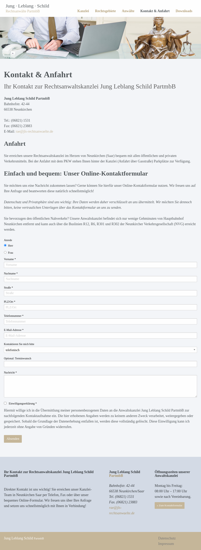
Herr (10, 245)
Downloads (184, 11)
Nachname (11, 273)
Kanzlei (83, 11)
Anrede (8, 240)
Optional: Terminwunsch (17, 358)
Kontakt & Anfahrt (155, 11)
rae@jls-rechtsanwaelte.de (34, 131)
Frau (10, 252)
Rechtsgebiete (105, 11)
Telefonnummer (14, 315)
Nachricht (10, 372)
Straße (8, 287)
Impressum (166, 543)
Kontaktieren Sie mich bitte (19, 344)
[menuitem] (83, 11)
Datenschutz (167, 538)
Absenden (12, 439)
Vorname (10, 259)
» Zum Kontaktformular (169, 505)
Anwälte (128, 11)
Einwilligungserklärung (22, 403)
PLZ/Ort (9, 301)
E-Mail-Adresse (14, 330)
